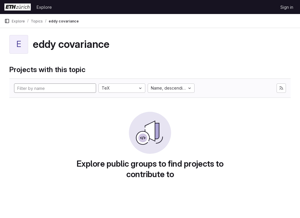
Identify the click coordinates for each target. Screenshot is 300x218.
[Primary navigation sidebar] (7, 21)
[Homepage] (17, 7)
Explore (44, 7)
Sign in (286, 7)
